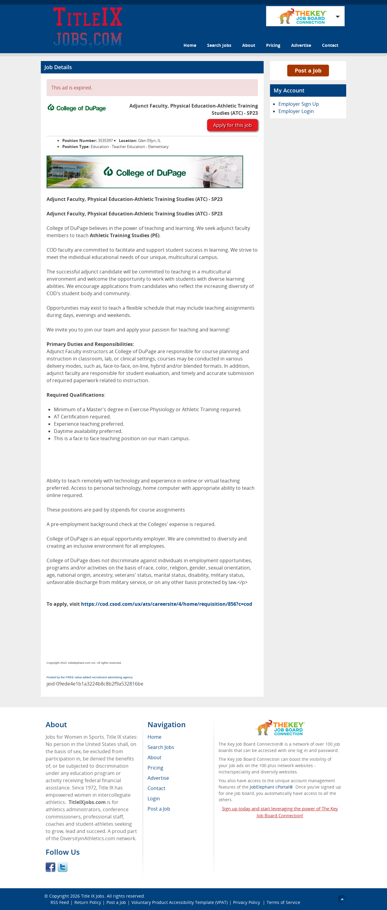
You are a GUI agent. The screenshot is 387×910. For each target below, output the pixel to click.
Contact (330, 45)
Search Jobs (219, 45)
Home (190, 45)
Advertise (301, 45)
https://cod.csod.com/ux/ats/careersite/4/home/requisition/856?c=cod (166, 604)
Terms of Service (283, 902)
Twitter (62, 867)
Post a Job (308, 70)
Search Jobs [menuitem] (161, 747)
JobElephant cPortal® (271, 787)
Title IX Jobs (92, 896)
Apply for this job (232, 125)
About (248, 45)
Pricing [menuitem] (155, 767)
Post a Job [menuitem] (159, 808)
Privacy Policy (247, 902)
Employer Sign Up (298, 104)
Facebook (50, 867)
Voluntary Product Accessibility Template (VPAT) (180, 902)
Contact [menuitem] (156, 788)
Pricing (273, 45)
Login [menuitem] (154, 798)
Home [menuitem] (154, 737)
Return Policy (87, 902)
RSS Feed (59, 902)
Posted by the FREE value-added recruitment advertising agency (90, 677)
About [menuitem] (154, 757)
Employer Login (296, 111)
